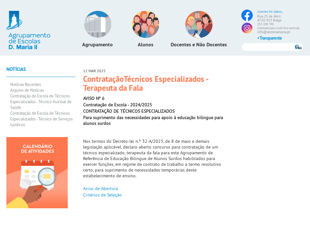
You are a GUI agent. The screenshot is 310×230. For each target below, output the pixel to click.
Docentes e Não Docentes (199, 44)
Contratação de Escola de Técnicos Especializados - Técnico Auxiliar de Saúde (41, 101)
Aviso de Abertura (100, 188)
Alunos (145, 44)
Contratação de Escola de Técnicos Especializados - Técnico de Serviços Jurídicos (41, 119)
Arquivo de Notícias (27, 90)
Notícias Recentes (25, 84)
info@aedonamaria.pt (273, 32)
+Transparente (269, 38)
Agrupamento (97, 44)
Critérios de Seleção (102, 195)
